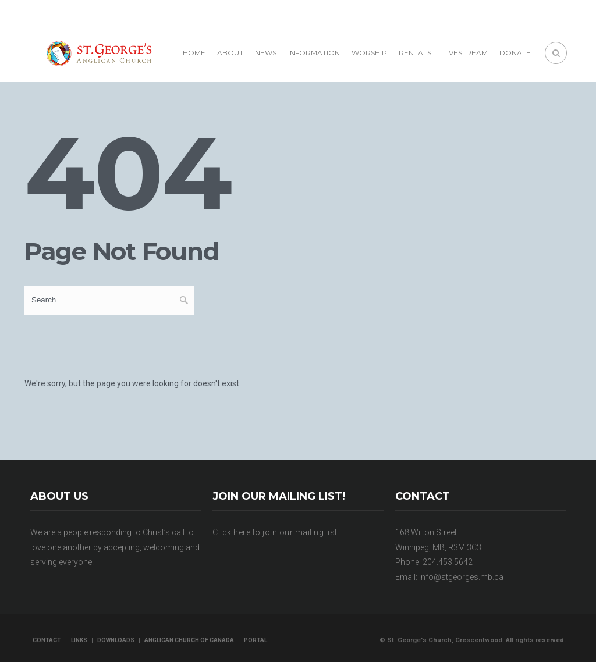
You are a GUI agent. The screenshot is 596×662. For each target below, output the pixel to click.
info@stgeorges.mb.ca (461, 577)
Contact (47, 640)
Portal (255, 640)
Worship (369, 52)
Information (314, 52)
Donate (515, 52)
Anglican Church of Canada (189, 640)
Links (79, 640)
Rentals (415, 52)
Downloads (115, 640)
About (230, 52)
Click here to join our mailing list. (275, 532)
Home (194, 52)
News (265, 52)
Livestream (465, 52)
